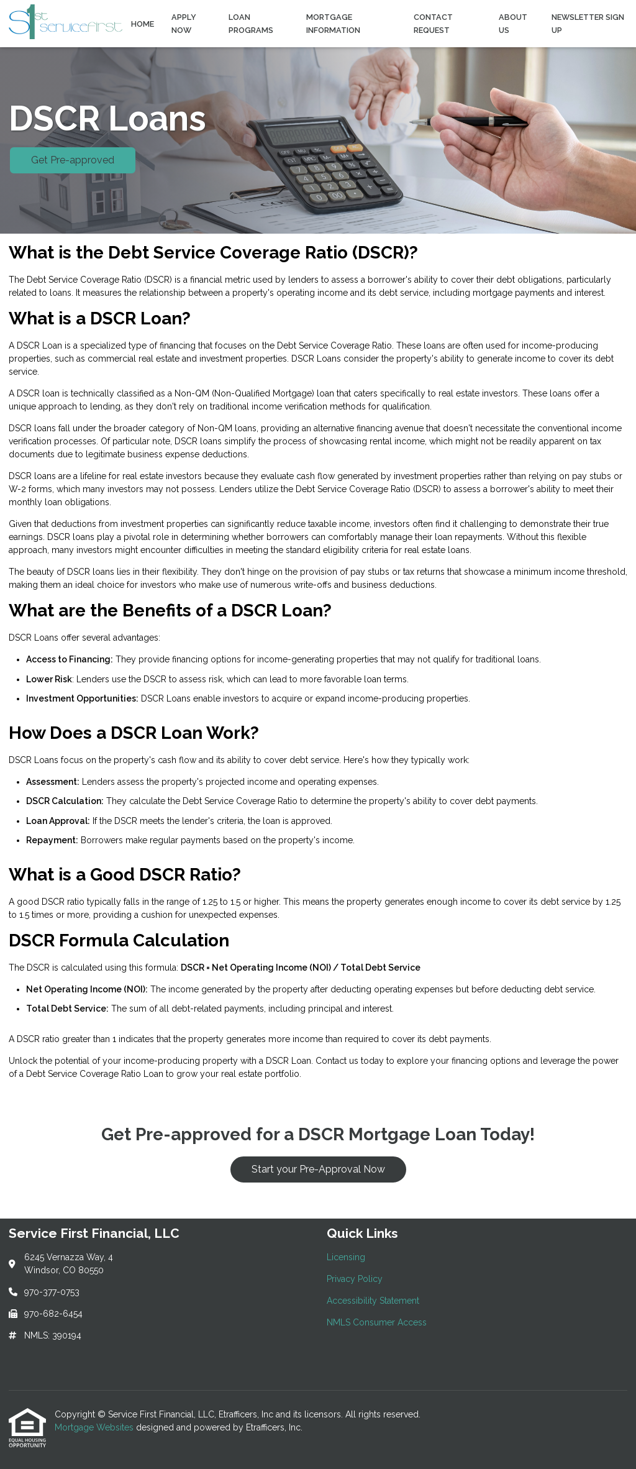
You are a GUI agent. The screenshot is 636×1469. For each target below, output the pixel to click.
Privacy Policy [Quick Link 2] (355, 1279)
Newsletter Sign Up (588, 23)
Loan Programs (251, 23)
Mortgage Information (333, 23)
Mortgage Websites (95, 1427)
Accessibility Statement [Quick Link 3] (373, 1301)
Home (142, 24)
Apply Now (183, 23)
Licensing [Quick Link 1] (346, 1257)
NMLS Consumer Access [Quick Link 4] (377, 1322)
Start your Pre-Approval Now (318, 1169)
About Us (513, 23)
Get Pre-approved (72, 160)
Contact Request (433, 23)
